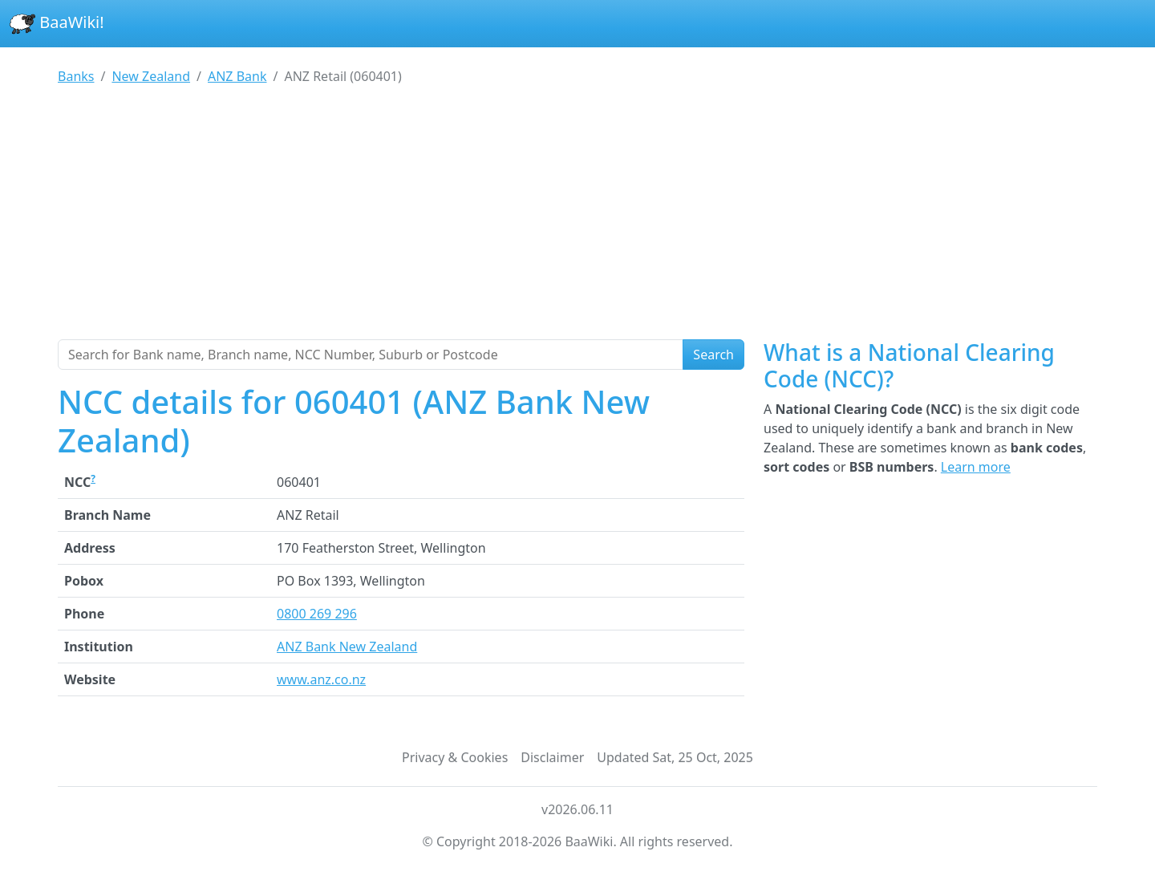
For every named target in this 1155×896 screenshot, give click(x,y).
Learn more (976, 467)
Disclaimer (552, 757)
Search (713, 354)
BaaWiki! (57, 24)
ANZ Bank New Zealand (347, 646)
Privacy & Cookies (455, 757)
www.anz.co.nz (321, 679)
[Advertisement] (577, 219)
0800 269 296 (317, 613)
